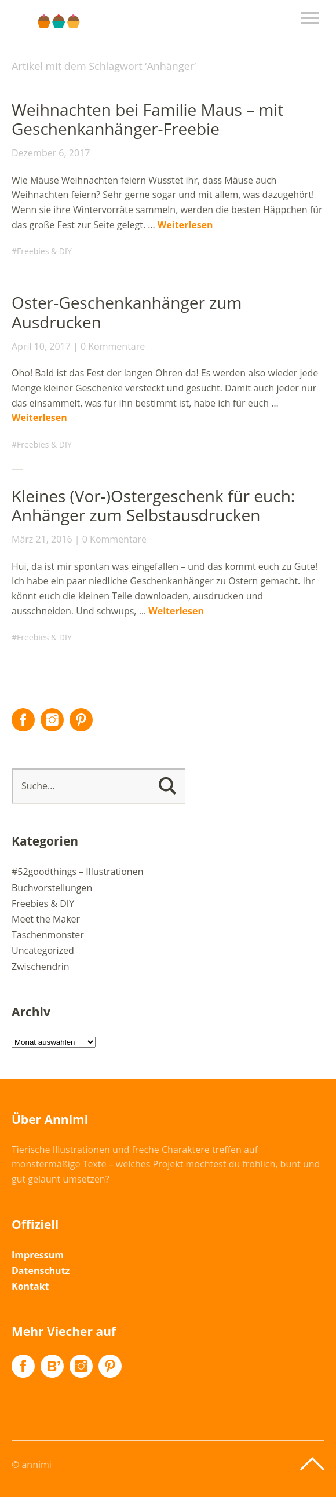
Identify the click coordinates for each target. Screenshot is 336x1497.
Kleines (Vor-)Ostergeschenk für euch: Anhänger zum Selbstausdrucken (153, 505)
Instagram (52, 719)
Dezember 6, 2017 (51, 153)
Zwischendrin (41, 966)
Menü (310, 18)
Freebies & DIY (44, 251)
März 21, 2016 (42, 539)
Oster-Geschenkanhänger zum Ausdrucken (127, 312)
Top (312, 1464)
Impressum (38, 1255)
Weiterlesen (185, 224)
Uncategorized (43, 950)
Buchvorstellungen (52, 887)
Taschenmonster (48, 934)
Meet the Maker (46, 919)
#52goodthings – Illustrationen (77, 871)
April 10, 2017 (41, 346)
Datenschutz (41, 1270)
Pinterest (81, 719)
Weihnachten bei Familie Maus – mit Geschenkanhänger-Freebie (147, 119)
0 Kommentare (113, 346)
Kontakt (30, 1286)
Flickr (52, 1366)
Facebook (23, 719)
